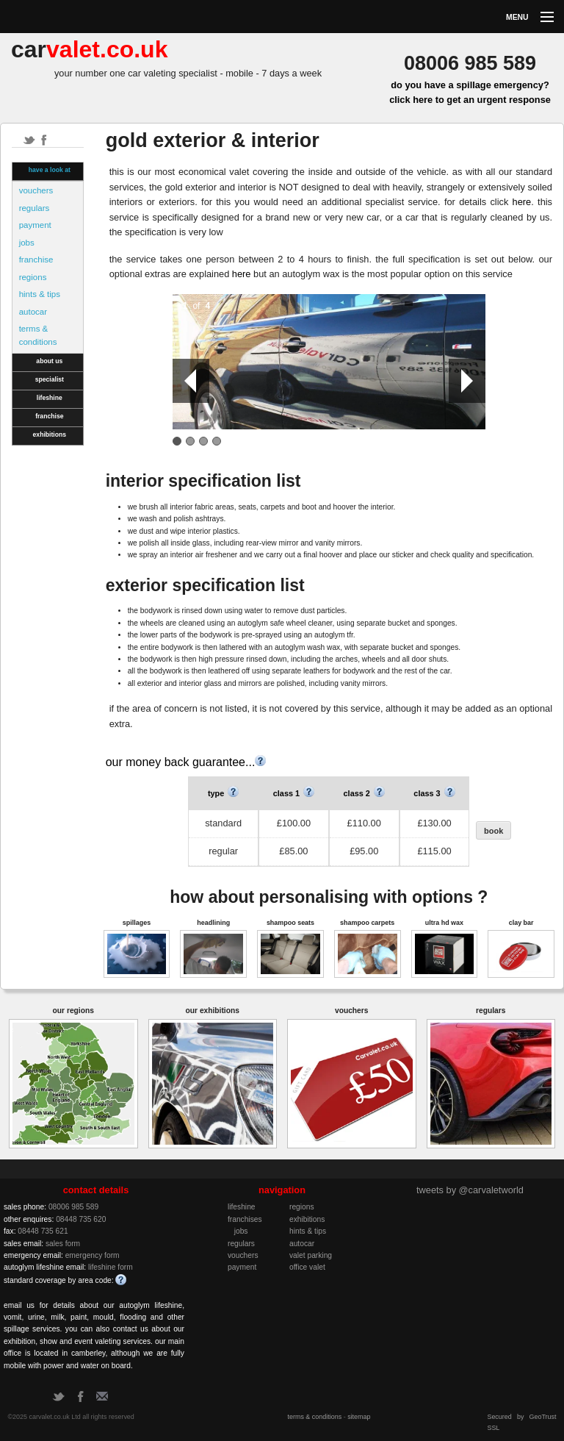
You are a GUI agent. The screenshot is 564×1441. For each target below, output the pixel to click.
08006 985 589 (73, 1207)
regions (33, 277)
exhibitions (50, 434)
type (223, 793)
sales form (63, 1244)
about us (49, 361)
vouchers (36, 190)
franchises (245, 1219)
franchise (36, 259)
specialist (49, 379)
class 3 (434, 793)
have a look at (49, 170)
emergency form (92, 1255)
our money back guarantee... (186, 762)
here (522, 201)
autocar (33, 311)
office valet (307, 1267)
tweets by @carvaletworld (470, 1189)
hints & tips (39, 294)
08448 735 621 (43, 1231)
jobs (27, 242)
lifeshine (49, 397)
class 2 (364, 793)
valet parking (310, 1255)
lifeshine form (110, 1267)
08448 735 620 (81, 1219)
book (493, 830)
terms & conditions (38, 335)
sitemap (358, 1416)
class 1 (293, 793)
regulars (34, 208)
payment (35, 225)
